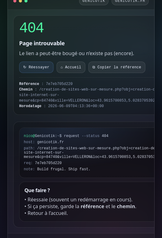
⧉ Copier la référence (116, 67)
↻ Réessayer (36, 67)
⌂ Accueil (71, 67)
